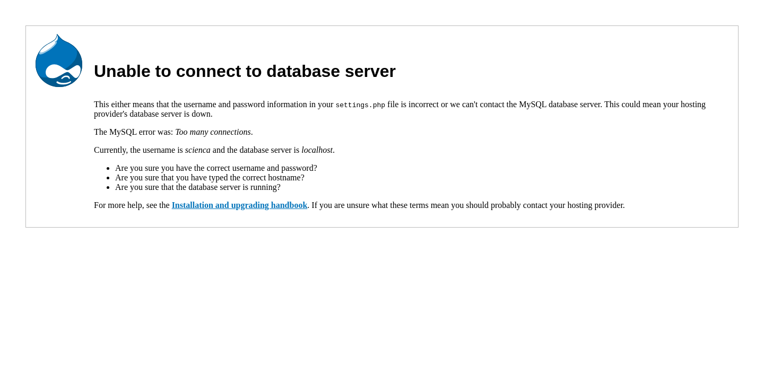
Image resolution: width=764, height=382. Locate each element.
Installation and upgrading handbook (240, 205)
